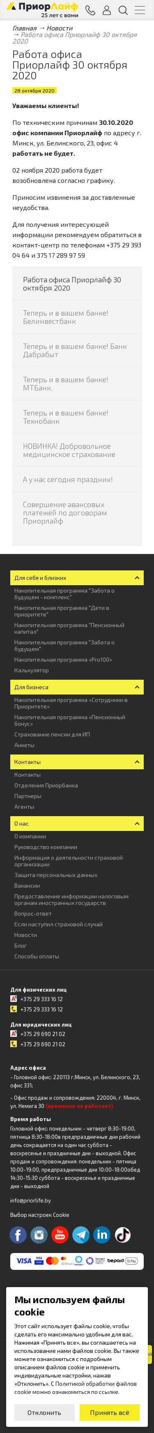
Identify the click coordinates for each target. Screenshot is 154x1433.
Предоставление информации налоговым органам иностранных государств (71, 899)
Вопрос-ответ (33, 913)
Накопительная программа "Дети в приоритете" (61, 611)
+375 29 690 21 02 (43, 1034)
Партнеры (27, 795)
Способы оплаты (36, 956)
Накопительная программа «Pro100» (63, 659)
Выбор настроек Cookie (39, 1214)
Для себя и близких (40, 577)
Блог (20, 945)
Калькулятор (31, 670)
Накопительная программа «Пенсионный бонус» (69, 720)
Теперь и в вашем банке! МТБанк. (65, 383)
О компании (30, 836)
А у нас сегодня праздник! (68, 479)
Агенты (24, 806)
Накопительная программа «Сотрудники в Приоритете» (71, 703)
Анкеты (24, 744)
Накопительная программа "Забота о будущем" (64, 645)
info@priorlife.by (30, 1200)
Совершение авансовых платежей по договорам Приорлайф (65, 512)
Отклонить (44, 1412)
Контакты (27, 761)
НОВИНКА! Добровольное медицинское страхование (69, 450)
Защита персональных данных (55, 874)
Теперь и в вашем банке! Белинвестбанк (65, 316)
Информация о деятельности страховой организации (68, 861)
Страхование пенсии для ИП (52, 734)
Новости (25, 934)
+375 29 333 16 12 (42, 999)
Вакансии (27, 885)
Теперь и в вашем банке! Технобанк (65, 416)
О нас (21, 823)
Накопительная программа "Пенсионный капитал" (69, 628)
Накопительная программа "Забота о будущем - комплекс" (64, 593)
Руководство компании (45, 846)
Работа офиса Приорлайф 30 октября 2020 (72, 283)
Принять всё (109, 1412)
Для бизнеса (31, 686)
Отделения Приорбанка (46, 785)
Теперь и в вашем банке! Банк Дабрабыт (75, 350)
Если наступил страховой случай (58, 924)
